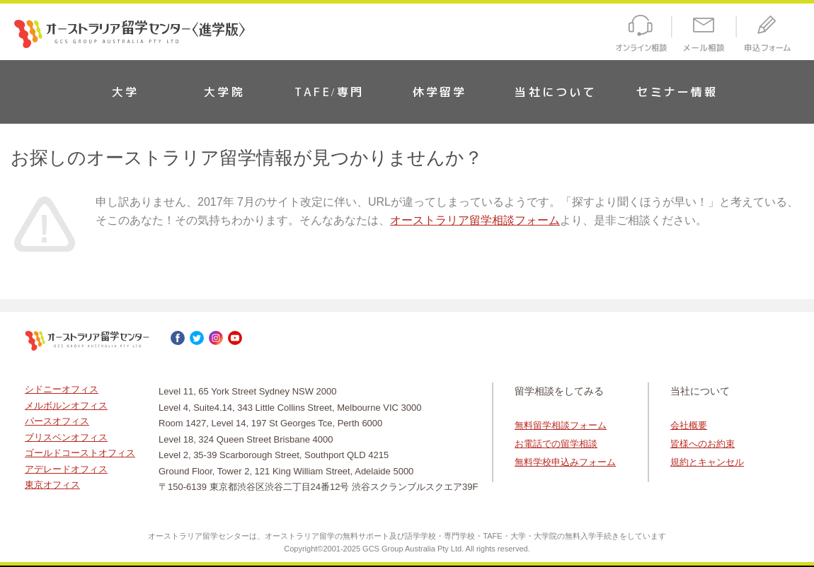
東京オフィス (52, 484)
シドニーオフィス (61, 389)
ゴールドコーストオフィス (80, 453)
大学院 (224, 92)
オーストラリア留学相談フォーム (475, 220)
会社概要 (688, 425)
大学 (125, 92)
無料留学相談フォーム (561, 425)
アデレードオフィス (66, 469)
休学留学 (440, 92)
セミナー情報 (677, 92)
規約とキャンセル (707, 462)
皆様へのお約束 (702, 443)
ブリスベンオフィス (66, 437)
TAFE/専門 (329, 92)
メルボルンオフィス (66, 405)
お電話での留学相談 (556, 443)
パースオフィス (57, 421)
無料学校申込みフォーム (565, 462)
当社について (555, 92)
